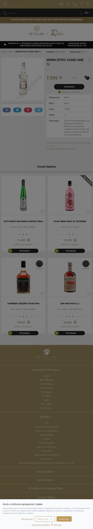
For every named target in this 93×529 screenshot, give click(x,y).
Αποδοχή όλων (64, 519)
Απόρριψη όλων (27, 519)
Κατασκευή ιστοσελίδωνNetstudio (46, 525)
